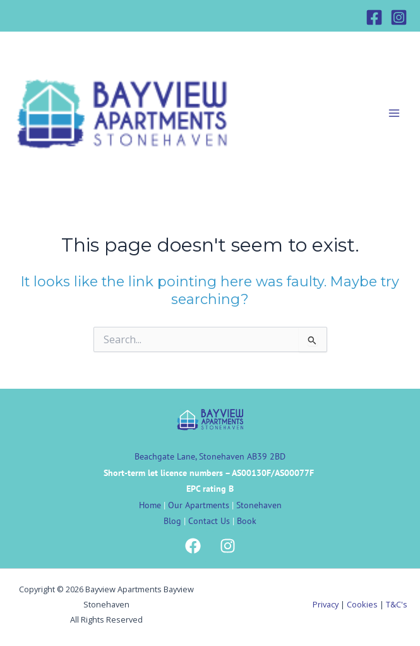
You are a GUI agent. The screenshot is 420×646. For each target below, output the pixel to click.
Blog (172, 521)
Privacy (326, 604)
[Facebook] (374, 17)
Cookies (362, 604)
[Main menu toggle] (394, 113)
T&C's (396, 604)
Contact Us (209, 521)
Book (246, 521)
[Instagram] (398, 17)
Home (150, 505)
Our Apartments (198, 505)
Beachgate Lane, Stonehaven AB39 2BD (210, 456)
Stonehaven (259, 505)
